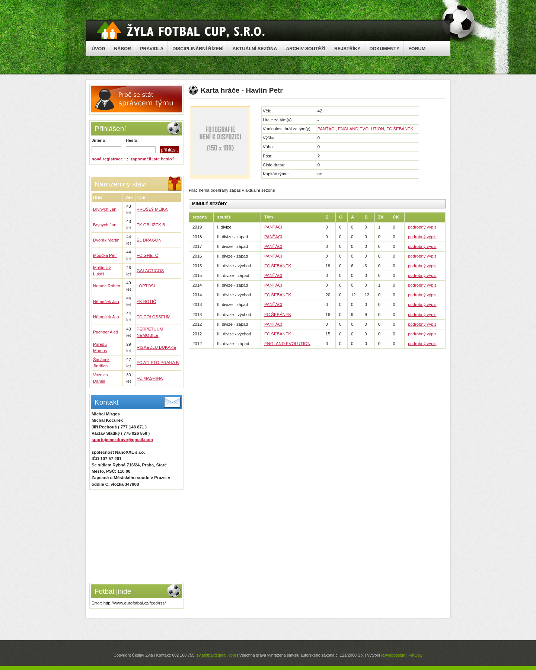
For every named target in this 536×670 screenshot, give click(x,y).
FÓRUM (416, 48)
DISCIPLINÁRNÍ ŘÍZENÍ (197, 48)
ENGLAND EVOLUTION (361, 129)
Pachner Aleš (105, 332)
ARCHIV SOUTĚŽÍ (305, 48)
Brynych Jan (105, 209)
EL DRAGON (149, 240)
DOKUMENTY (384, 48)
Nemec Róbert (106, 286)
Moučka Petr (105, 255)
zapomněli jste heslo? (153, 159)
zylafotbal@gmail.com (216, 655)
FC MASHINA (150, 378)
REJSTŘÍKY (347, 48)
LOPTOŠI (146, 286)
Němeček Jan (106, 301)
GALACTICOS (150, 270)
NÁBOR (122, 48)
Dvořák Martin (106, 240)
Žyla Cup (181, 30)
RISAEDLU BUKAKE (156, 347)
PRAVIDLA (151, 48)
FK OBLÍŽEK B (151, 225)
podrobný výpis (422, 227)
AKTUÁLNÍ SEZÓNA (254, 48)
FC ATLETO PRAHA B (158, 362)
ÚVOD (98, 48)
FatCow (415, 655)
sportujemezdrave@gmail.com (122, 439)
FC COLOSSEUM (153, 317)
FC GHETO (148, 255)
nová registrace (107, 159)
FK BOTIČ (146, 301)
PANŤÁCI (327, 129)
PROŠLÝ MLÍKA (152, 209)
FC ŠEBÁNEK (399, 129)
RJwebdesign (393, 655)
